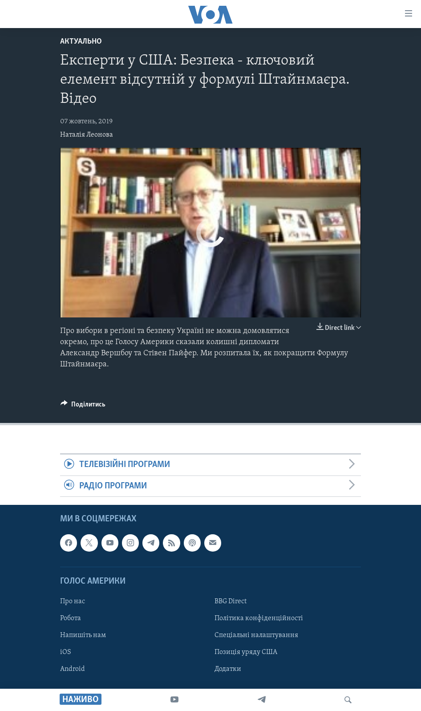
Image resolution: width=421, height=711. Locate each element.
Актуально (81, 41)
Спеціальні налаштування (256, 635)
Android (72, 669)
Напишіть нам (83, 635)
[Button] (83, 406)
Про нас (72, 601)
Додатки (228, 669)
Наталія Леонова (86, 134)
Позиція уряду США (246, 652)
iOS (65, 652)
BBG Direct (231, 601)
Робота (70, 618)
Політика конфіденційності (259, 618)
